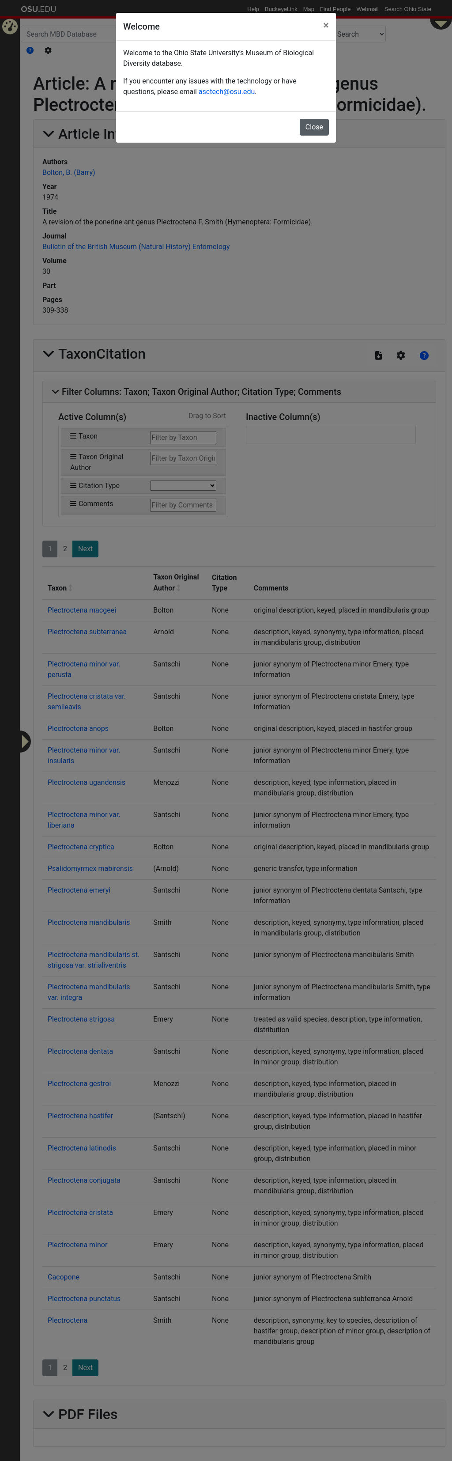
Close (314, 127)
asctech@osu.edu (227, 91)
